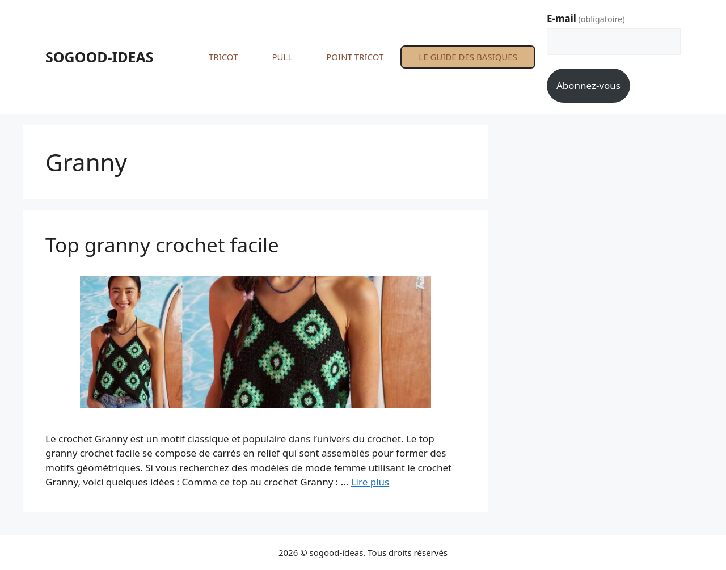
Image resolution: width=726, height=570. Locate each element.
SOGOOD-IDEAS (99, 56)
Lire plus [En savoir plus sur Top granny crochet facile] (370, 481)
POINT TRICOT (354, 56)
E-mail (586, 18)
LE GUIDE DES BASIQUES (468, 56)
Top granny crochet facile (162, 244)
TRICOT (223, 56)
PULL (282, 56)
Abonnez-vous (588, 85)
